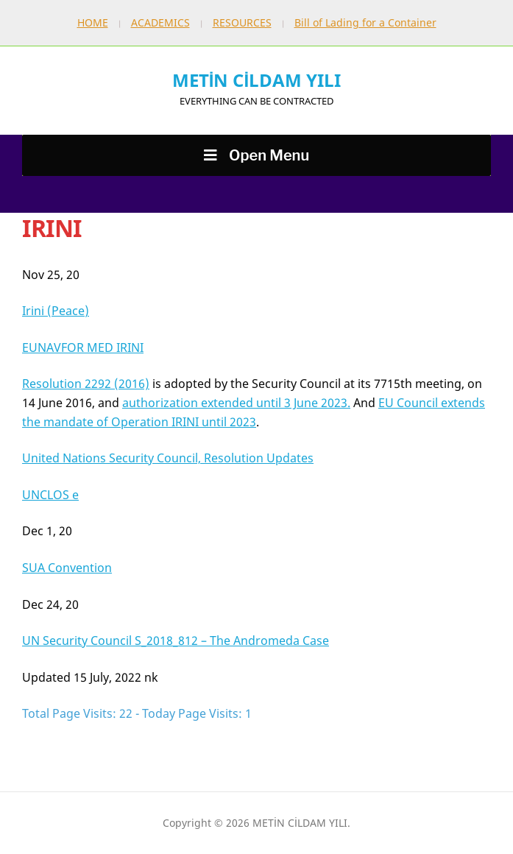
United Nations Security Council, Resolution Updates (168, 458)
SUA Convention (67, 568)
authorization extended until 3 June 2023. (236, 403)
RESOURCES (242, 22)
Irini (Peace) (55, 311)
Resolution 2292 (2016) (85, 383)
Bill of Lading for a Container (365, 22)
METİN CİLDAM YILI (256, 80)
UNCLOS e (50, 495)
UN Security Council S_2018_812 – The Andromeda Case (175, 640)
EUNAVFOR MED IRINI (83, 347)
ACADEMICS (160, 22)
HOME (92, 22)
